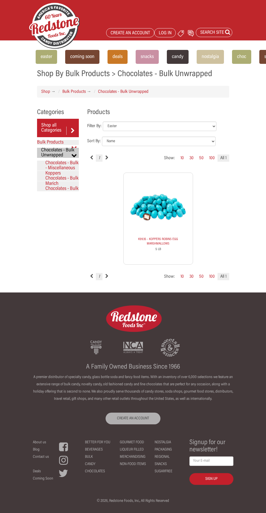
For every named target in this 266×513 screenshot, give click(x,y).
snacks (147, 56)
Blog (36, 450)
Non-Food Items (133, 464)
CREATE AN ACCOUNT (130, 33)
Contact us (41, 457)
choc (241, 56)
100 (212, 158)
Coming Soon (43, 479)
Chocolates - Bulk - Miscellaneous (62, 166)
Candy (90, 464)
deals (118, 56)
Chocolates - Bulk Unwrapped (123, 91)
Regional (162, 457)
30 (191, 158)
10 (182, 158)
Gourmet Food (132, 442)
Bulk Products (74, 91)
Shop (45, 91)
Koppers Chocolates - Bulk (62, 176)
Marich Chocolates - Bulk (62, 186)
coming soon (82, 56)
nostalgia (210, 56)
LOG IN (165, 33)
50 (201, 158)
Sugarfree (163, 471)
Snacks (161, 464)
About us (39, 442)
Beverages (94, 450)
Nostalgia (163, 442)
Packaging (163, 450)
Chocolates (95, 471)
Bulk (89, 457)
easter (46, 56)
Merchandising (132, 457)
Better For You (97, 442)
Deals (37, 471)
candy (178, 56)
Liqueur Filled (132, 450)
